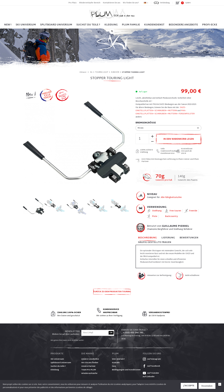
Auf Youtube (151, 373)
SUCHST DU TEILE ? (88, 25)
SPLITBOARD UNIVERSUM (56, 25)
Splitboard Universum (61, 362)
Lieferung (168, 238)
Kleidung (111, 25)
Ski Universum (57, 359)
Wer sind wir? (118, 359)
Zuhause (82, 72)
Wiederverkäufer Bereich (89, 2)
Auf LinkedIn (148, 376)
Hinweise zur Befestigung (159, 275)
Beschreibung (147, 238)
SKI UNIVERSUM (26, 25)
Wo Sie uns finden (89, 362)
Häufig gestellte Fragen (154, 242)
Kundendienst (154, 25)
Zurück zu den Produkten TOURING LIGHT (112, 292)
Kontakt (116, 362)
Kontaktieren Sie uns (111, 2)
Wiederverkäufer (89, 373)
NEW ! (7, 25)
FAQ (114, 366)
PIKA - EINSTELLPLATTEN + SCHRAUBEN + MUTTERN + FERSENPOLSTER (165, 112)
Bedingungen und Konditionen (126, 370)
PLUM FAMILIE (131, 25)
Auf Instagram (152, 359)
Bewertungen (189, 238)
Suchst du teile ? (58, 366)
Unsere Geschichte (90, 359)
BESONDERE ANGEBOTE (183, 25)
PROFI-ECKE (209, 25)
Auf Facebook (151, 366)
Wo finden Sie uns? (131, 2)
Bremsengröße (146, 123)
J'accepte (189, 386)
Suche (112, 31)
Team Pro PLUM (88, 370)
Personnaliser (207, 385)
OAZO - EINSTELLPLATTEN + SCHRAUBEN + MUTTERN (161, 109)
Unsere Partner (88, 366)
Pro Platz (72, 2)
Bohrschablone (192, 275)
